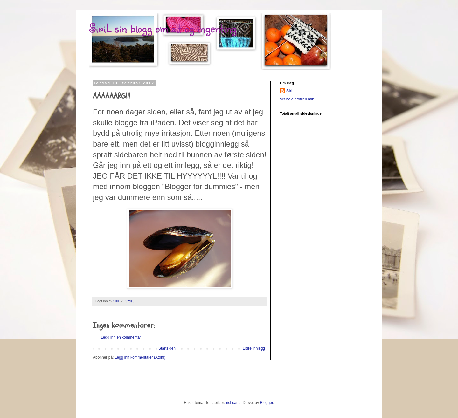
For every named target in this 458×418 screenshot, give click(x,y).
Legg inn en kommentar (121, 337)
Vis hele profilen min (297, 99)
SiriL (290, 91)
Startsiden (167, 348)
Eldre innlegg (254, 348)
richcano (233, 403)
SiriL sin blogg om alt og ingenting (162, 28)
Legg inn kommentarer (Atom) (140, 357)
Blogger (266, 403)
